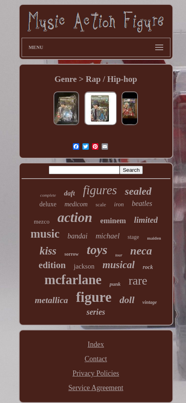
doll (127, 300)
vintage (149, 302)
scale (101, 205)
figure (94, 297)
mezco (42, 221)
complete (48, 195)
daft (69, 193)
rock (148, 267)
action (75, 217)
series (95, 311)
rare (137, 280)
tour (118, 255)
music (45, 233)
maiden (154, 238)
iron (119, 204)
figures (100, 190)
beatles (142, 203)
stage (133, 237)
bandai (78, 236)
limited (146, 220)
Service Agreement (95, 388)
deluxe (48, 204)
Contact (95, 359)
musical (118, 264)
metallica (51, 300)
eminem (113, 220)
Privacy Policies (95, 373)
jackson (84, 266)
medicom (76, 204)
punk (115, 284)
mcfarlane (73, 280)
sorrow (71, 254)
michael (108, 236)
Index (96, 344)
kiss (48, 251)
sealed (138, 191)
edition (52, 265)
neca (141, 250)
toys (97, 249)
